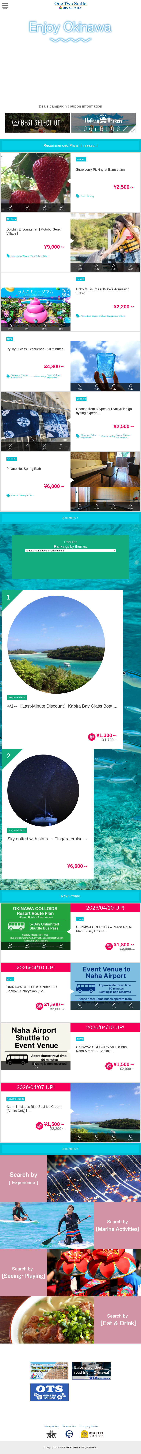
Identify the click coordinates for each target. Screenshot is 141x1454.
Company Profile (89, 1426)
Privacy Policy (51, 1426)
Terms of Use (69, 1426)
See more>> (70, 517)
